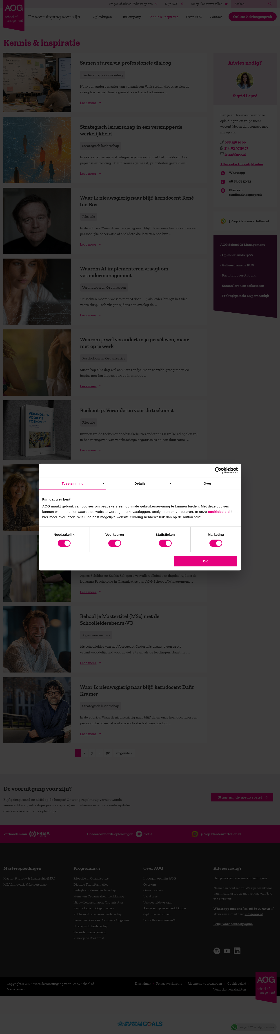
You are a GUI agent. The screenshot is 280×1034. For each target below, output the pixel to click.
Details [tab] (140, 483)
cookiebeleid (219, 512)
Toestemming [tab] (73, 483)
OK (205, 561)
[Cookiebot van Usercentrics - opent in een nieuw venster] (218, 470)
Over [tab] (207, 483)
